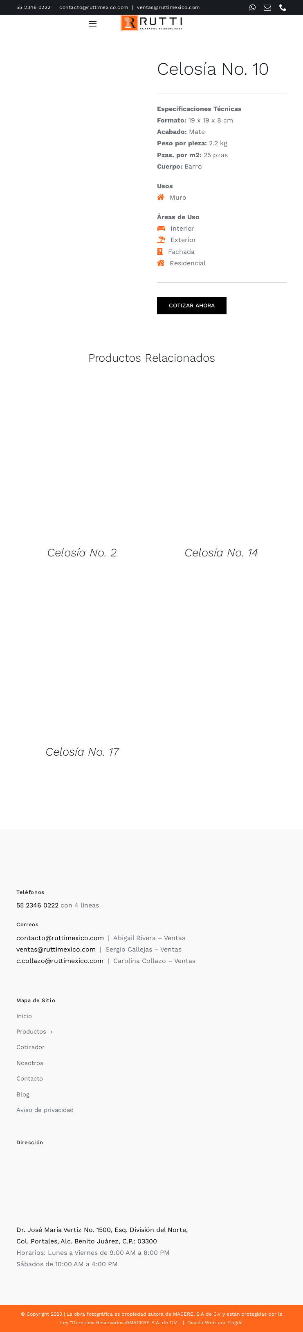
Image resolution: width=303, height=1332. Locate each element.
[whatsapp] (252, 7)
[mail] (267, 7)
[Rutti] (151, 18)
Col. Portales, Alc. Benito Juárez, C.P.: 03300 (86, 1241)
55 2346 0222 (33, 7)
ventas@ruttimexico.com (168, 7)
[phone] (283, 7)
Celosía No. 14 (221, 552)
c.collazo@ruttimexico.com (59, 961)
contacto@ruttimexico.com (93, 7)
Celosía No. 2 (82, 552)
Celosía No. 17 (82, 751)
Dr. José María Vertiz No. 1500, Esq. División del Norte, (102, 1230)
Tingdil (235, 1322)
